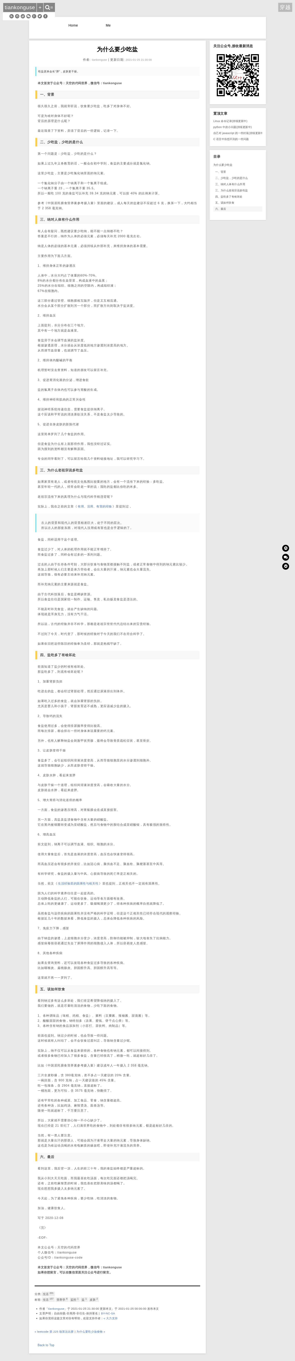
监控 (75, 1299)
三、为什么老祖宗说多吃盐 (231, 190)
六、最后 (220, 208)
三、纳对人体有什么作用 (230, 184)
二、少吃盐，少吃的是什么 (231, 177)
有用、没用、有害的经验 (95, 506)
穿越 (285, 7)
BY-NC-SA (108, 1313)
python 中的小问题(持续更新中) (232, 127)
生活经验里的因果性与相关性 (78, 883)
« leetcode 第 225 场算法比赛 (54, 1331)
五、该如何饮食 (224, 202)
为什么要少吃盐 (222, 164)
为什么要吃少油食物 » (90, 1331)
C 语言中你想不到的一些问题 (231, 139)
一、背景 (220, 171)
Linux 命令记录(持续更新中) (230, 121)
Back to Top (46, 1345)
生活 (48, 1294)
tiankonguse (56, 1308)
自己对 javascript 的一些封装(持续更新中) (238, 133)
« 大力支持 (110, 1318)
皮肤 (94, 1299)
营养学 (62, 1299)
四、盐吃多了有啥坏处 (229, 196)
